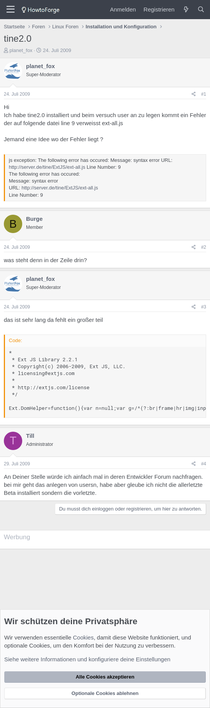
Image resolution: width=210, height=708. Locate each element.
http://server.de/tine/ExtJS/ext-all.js (47, 167)
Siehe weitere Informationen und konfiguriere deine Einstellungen (87, 659)
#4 (203, 464)
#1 (203, 94)
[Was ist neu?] (185, 9)
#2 (203, 247)
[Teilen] (194, 94)
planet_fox (21, 50)
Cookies (83, 637)
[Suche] (201, 9)
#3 (203, 307)
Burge (34, 218)
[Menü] (11, 9)
